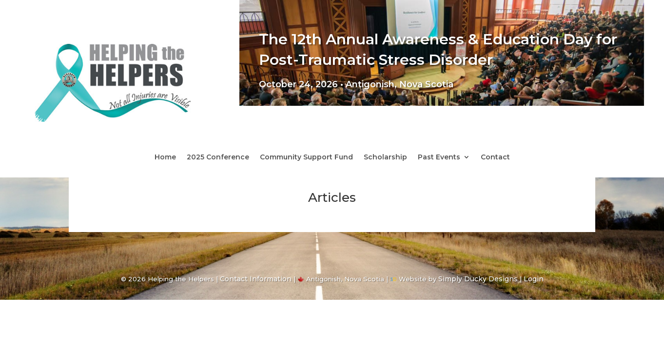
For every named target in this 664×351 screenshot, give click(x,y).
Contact (495, 157)
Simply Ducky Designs (478, 278)
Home (165, 157)
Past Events (439, 157)
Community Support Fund (306, 157)
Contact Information (256, 278)
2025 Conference (218, 157)
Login (534, 278)
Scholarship (385, 157)
